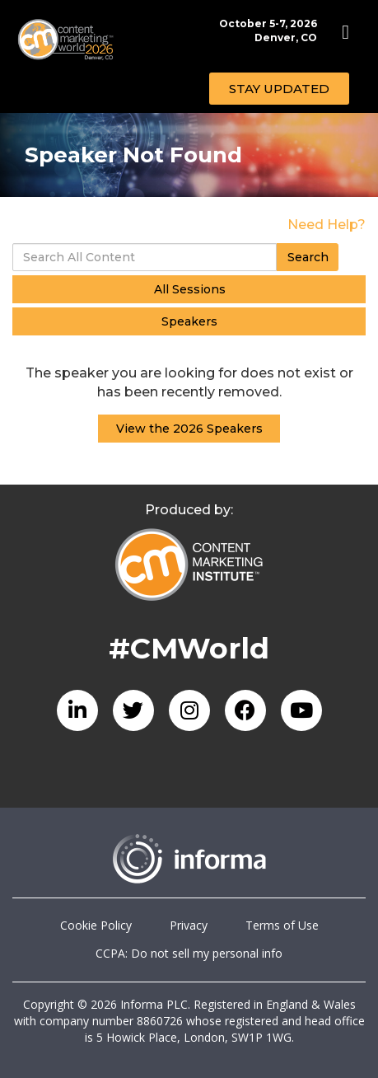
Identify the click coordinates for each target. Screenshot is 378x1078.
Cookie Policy (96, 925)
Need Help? (326, 224)
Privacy (189, 925)
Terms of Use (282, 925)
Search (308, 257)
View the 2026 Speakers (189, 428)
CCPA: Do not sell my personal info (189, 953)
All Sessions (190, 289)
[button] (279, 89)
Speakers (189, 321)
